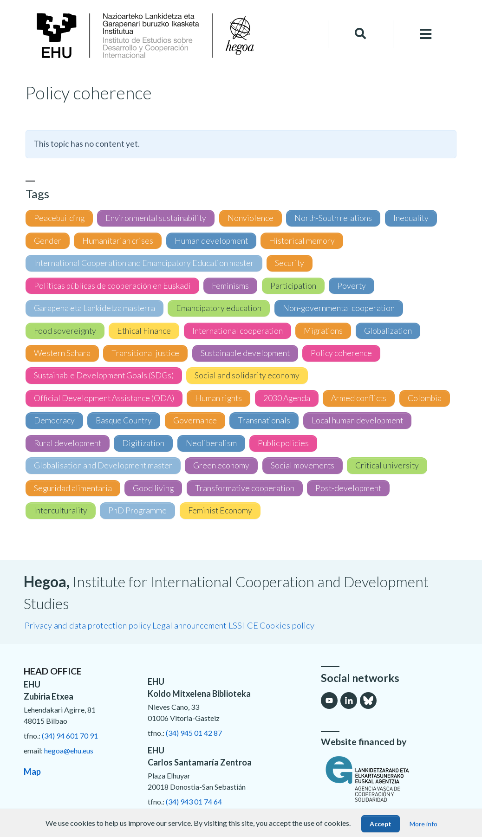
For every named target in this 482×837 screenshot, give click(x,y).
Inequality (411, 218)
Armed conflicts (358, 398)
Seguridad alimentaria (73, 488)
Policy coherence (341, 353)
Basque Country (124, 420)
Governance (195, 420)
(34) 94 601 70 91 (70, 735)
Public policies (283, 443)
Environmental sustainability (155, 218)
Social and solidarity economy (247, 375)
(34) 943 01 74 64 (194, 801)
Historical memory (302, 241)
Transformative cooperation (244, 488)
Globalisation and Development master (103, 465)
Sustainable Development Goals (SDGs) (104, 375)
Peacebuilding (59, 218)
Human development (211, 241)
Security (289, 263)
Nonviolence (251, 218)
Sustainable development (245, 353)
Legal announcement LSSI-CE (205, 625)
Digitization (143, 443)
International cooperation (237, 331)
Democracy (54, 420)
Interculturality (60, 510)
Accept (380, 824)
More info (423, 824)
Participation (293, 286)
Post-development (348, 488)
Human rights (218, 398)
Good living (153, 488)
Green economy (221, 465)
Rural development (67, 443)
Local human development (357, 420)
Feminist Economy (220, 510)
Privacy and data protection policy (88, 625)
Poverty (351, 286)
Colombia (425, 398)
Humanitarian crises (117, 241)
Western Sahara (62, 353)
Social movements (302, 465)
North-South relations (333, 218)
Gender (47, 241)
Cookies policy (287, 625)
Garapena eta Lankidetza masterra (94, 308)
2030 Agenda (286, 398)
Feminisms (230, 286)
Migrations (323, 331)
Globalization (388, 331)
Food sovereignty (65, 331)
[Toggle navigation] (425, 34)
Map (32, 771)
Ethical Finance (144, 331)
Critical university (387, 465)
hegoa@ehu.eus (68, 750)
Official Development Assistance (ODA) (104, 398)
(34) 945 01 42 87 (194, 732)
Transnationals (264, 420)
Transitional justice (145, 353)
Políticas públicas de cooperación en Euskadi (112, 286)
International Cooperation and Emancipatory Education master (144, 263)
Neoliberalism (211, 443)
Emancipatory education (218, 308)
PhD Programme (137, 510)
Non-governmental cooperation (339, 308)
